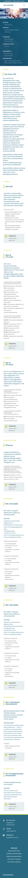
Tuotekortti (12, 484)
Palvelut (10, 10)
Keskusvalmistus (14, 851)
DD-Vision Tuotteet (14, 859)
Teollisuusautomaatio (14, 853)
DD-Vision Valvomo (14, 862)
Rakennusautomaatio (14, 856)
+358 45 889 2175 (8, 1)
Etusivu (5, 10)
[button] (24, 6)
